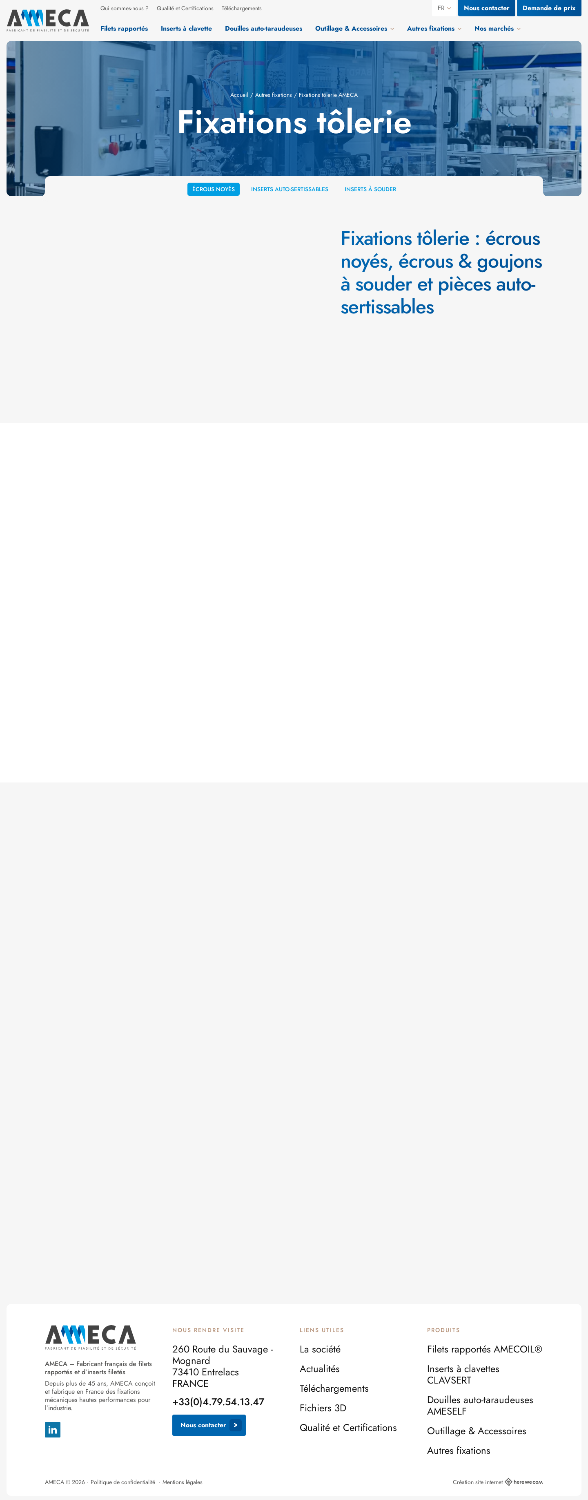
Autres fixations (273, 95)
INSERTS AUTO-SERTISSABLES (289, 194)
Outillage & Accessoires (476, 1431)
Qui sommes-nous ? (124, 8)
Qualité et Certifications (185, 8)
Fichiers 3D (323, 1408)
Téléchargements (242, 8)
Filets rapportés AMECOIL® (484, 1349)
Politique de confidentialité (123, 1482)
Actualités (320, 1369)
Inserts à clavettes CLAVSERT (463, 1374)
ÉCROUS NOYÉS (213, 193)
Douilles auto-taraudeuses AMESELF (480, 1405)
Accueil (239, 95)
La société (320, 1349)
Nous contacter (487, 8)
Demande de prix (549, 8)
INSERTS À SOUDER (370, 193)
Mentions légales (183, 1482)
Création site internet (498, 1482)
